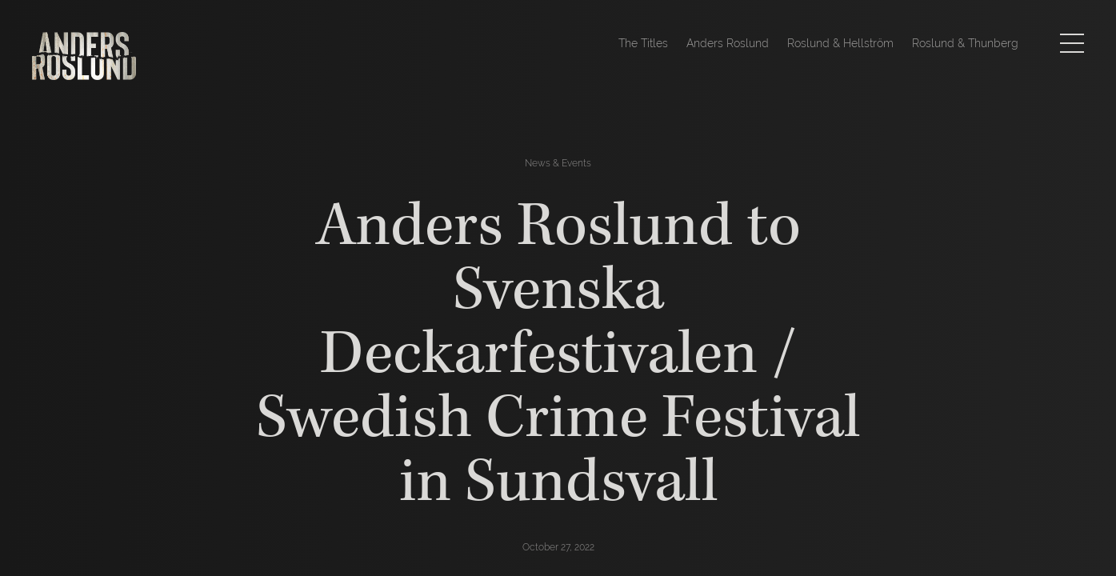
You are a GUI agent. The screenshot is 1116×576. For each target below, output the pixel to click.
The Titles (643, 43)
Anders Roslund (727, 43)
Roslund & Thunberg (965, 43)
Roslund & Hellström (840, 43)
